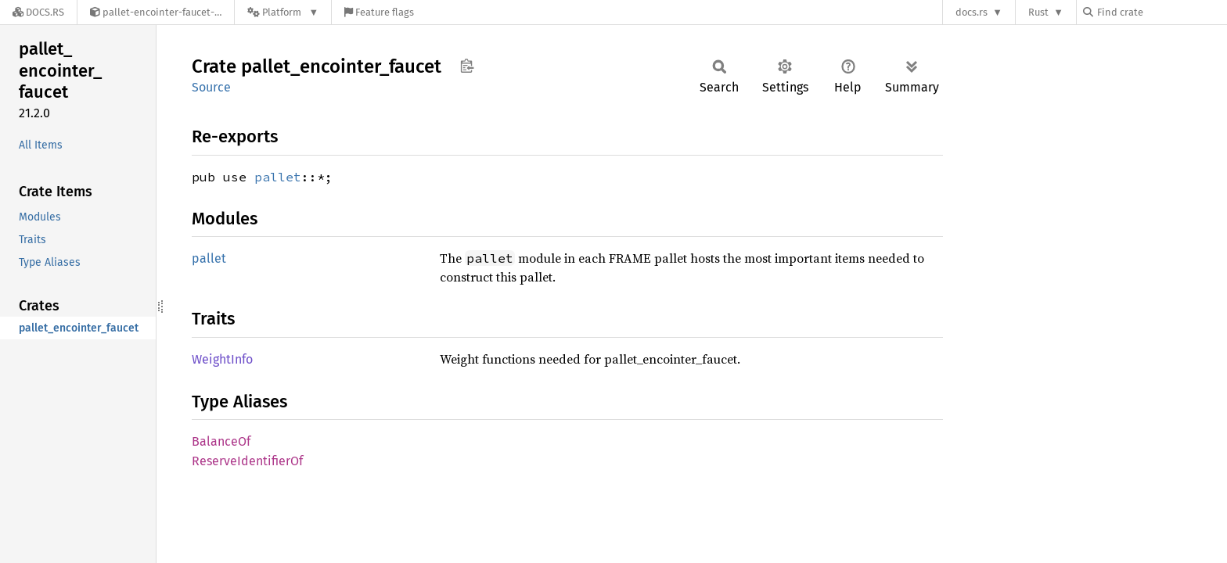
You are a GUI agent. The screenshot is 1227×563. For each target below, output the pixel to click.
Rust (1038, 12)
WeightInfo (222, 359)
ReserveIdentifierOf (247, 461)
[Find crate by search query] (1161, 12)
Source (211, 87)
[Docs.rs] (38, 12)
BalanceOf (221, 441)
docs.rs (971, 12)
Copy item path (467, 65)
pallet (277, 177)
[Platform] (283, 12)
